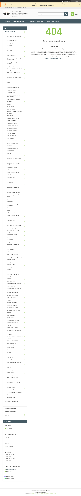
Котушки (9, 312)
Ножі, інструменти (11, 297)
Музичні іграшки (11, 109)
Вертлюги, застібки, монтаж (14, 283)
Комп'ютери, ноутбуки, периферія (12, 62)
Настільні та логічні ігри (13, 118)
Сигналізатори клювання (13, 320)
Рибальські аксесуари (12, 252)
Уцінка (8, 379)
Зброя (8, 394)
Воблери (9, 269)
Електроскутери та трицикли (14, 34)
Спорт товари (10, 189)
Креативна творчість (12, 48)
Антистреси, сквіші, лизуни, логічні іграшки (13, 95)
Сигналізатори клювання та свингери (14, 289)
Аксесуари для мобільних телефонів (13, 164)
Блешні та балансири (12, 272)
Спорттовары (10, 138)
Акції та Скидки (11, 315)
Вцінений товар (11, 259)
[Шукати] (66, 14)
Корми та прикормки (12, 369)
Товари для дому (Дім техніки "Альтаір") (14, 69)
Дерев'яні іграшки (11, 90)
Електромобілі (10, 150)
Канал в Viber (8, 405)
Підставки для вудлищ (13, 292)
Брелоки (9, 198)
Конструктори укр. (11, 43)
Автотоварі (9, 155)
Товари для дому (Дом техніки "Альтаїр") (15, 337)
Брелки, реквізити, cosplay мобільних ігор (13, 346)
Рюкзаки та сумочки (12, 130)
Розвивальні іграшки (12, 128)
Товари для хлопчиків (12, 143)
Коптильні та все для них (13, 310)
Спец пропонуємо (11, 135)
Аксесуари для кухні (12, 160)
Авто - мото (10, 50)
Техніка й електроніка (12, 340)
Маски (8, 208)
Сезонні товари (11, 133)
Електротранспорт (11, 55)
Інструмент (9, 45)
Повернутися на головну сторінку (54, 58)
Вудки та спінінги (11, 264)
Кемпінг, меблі (10, 262)
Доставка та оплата (36, 21)
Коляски (9, 104)
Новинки (9, 153)
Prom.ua (48, 490)
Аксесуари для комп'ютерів (14, 77)
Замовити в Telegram (10, 408)
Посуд (8, 179)
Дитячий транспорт (12, 40)
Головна (7, 21)
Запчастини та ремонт (12, 254)
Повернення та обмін (53, 21)
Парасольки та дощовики (13, 99)
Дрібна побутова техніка (13, 172)
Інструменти (10, 182)
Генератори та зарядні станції (14, 257)
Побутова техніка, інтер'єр (13, 75)
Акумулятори (10, 184)
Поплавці (9, 278)
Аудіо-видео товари (12, 167)
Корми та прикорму (12, 302)
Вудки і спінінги (11, 354)
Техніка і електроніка (12, 53)
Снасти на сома (11, 286)
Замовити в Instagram (10, 411)
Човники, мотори (11, 397)
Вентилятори (10, 201)
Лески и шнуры (10, 317)
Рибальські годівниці (12, 305)
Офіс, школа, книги (12, 66)
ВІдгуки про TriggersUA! (11, 401)
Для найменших (11, 92)
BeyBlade (9, 85)
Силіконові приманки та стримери (13, 275)
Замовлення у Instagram (12, 25)
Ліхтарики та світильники (13, 187)
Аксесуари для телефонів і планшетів (14, 37)
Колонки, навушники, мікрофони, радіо (15, 195)
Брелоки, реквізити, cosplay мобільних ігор (14, 58)
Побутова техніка (11, 169)
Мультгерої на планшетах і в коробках (14, 112)
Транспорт (9, 145)
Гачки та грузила (11, 281)
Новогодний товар (11, 120)
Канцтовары (10, 101)
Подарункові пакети (12, 123)
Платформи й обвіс (12, 389)
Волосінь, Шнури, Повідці (13, 267)
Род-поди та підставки (13, 327)
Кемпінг (8, 82)
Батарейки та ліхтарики (13, 87)
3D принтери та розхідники (14, 80)
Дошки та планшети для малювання (13, 204)
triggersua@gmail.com (11, 469)
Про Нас (7, 415)
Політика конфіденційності (50, 493)
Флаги (8, 210)
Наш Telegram (44, 25)
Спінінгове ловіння (11, 385)
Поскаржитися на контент (37, 493)
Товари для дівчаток (12, 140)
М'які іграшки (10, 115)
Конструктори (10, 106)
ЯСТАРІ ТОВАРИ (11, 387)
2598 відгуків (67, 1)
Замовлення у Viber (30, 25)
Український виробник (12, 148)
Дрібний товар (10, 174)
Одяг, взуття (10, 300)
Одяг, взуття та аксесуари (13, 72)
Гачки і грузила (10, 357)
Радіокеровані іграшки (13, 125)
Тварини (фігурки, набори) (13, 192)
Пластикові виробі (11, 177)
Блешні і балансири (12, 359)
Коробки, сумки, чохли (12, 295)
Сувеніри (9, 325)
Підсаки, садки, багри (12, 307)
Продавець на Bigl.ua (40, 492)
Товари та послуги (19, 21)
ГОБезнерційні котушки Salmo (14, 392)
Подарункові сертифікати (13, 382)
